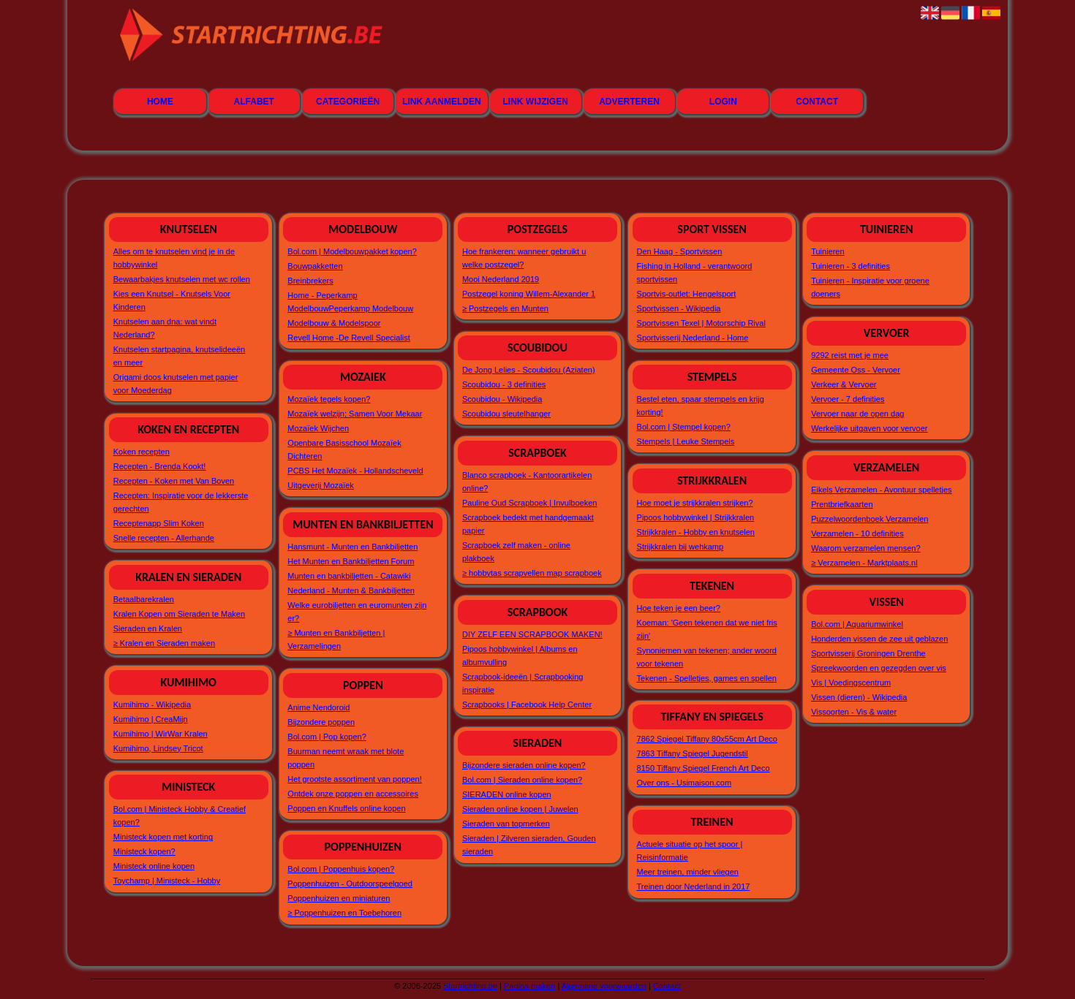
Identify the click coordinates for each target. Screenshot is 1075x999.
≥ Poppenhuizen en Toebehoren (344, 912)
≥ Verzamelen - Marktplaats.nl (864, 562)
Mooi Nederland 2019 (500, 279)
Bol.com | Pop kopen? (326, 736)
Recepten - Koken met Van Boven (174, 480)
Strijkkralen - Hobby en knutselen (696, 532)
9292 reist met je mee (850, 355)
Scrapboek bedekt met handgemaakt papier (528, 524)
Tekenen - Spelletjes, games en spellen (707, 678)
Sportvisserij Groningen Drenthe (868, 653)
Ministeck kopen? (144, 851)
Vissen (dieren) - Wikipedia (859, 697)
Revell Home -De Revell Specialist (348, 337)
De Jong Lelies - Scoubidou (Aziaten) (528, 369)
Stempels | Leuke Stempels (686, 441)
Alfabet (254, 101)
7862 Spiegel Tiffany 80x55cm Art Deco (707, 738)
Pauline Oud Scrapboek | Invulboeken (529, 502)
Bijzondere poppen (321, 722)
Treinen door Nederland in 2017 (693, 886)
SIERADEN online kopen (506, 794)
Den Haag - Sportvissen (680, 251)
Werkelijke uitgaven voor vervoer (869, 428)
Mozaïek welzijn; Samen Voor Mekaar (354, 413)
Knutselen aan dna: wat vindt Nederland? (164, 328)
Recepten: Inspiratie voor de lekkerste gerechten (181, 502)
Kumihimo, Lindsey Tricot (158, 748)
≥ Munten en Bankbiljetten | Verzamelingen (336, 639)
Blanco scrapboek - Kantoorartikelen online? (527, 482)
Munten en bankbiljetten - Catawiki (348, 575)
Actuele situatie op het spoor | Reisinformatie (690, 851)
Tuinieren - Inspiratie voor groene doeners (870, 287)
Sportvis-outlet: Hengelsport (686, 293)
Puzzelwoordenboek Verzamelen (869, 518)
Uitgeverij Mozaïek (320, 485)
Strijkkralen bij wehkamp (680, 546)
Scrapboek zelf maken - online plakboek (516, 552)
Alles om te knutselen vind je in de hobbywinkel (174, 258)
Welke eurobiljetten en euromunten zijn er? (356, 612)
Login (723, 101)
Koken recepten (141, 451)
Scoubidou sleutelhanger (506, 413)
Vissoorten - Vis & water (854, 711)
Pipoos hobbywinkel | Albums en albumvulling (520, 655)
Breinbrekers (310, 280)
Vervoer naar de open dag (857, 413)
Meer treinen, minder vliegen (688, 871)
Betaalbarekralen (143, 599)
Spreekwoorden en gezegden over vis (878, 668)
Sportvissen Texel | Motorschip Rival (701, 323)
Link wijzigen (535, 101)
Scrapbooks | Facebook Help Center (527, 704)
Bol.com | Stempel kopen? (684, 426)
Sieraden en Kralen (147, 628)
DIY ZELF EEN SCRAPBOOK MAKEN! (532, 634)
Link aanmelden (441, 101)
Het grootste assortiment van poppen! (354, 779)
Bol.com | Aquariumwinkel (857, 624)
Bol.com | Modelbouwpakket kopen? (352, 251)
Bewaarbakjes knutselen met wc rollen (181, 279)
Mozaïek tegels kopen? (328, 399)
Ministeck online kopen (154, 866)
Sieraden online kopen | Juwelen (520, 809)
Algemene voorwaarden (604, 985)
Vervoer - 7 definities (847, 399)
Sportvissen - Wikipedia (679, 308)
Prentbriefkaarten (841, 504)
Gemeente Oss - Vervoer (855, 369)
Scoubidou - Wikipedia (502, 399)
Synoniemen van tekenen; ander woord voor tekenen (707, 657)
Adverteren (629, 101)
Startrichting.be (470, 985)
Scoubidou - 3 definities (504, 384)
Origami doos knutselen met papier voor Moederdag (175, 384)
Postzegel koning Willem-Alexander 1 (528, 293)
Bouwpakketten (314, 266)
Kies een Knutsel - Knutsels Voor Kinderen (171, 300)
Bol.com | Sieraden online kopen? (522, 779)
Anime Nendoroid (318, 707)
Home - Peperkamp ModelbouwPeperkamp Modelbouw (350, 302)
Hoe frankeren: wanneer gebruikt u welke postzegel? (524, 258)
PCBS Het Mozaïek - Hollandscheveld (355, 470)
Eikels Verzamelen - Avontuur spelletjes (881, 489)
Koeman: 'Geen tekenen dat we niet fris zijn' (707, 629)
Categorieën (348, 101)
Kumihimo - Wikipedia (152, 704)
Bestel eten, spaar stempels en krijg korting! (700, 406)
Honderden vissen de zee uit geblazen (879, 638)
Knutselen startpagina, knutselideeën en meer (179, 356)
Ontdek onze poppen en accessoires (352, 793)
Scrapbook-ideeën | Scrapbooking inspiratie (523, 683)
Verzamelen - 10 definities (857, 533)
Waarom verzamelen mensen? (865, 548)
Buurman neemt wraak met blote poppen (345, 758)
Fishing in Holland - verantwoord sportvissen (694, 273)
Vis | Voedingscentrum (851, 682)
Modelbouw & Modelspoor (333, 323)
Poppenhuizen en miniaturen (338, 898)
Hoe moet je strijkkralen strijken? (695, 502)
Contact (817, 101)
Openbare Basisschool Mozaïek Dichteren (344, 449)
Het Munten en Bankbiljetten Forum (350, 561)
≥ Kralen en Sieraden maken (164, 643)
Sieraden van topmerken (506, 823)
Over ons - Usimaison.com (684, 782)
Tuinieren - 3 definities (850, 266)
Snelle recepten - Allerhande (163, 537)
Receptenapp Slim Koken (158, 523)
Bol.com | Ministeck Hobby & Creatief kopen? (179, 816)
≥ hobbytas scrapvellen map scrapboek (532, 573)
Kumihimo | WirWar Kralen (160, 733)
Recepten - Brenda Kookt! (159, 466)
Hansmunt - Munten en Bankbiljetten (352, 546)
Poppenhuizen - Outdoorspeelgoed (349, 883)
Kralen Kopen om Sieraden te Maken (179, 613)
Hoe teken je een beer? (678, 608)
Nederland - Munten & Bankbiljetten (351, 590)
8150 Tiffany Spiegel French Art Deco (703, 768)
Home (160, 101)
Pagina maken (529, 985)
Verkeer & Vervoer (843, 384)
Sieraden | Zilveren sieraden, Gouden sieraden (529, 845)
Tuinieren (827, 251)
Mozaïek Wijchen (318, 428)
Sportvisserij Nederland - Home (693, 337)
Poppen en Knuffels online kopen (346, 808)
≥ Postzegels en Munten (505, 308)
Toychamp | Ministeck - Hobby (167, 880)
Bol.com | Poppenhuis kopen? (340, 869)
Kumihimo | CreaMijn (150, 719)
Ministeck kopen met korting (163, 836)
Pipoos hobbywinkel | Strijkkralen (696, 517)
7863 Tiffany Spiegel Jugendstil (692, 753)
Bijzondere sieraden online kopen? (524, 765)
